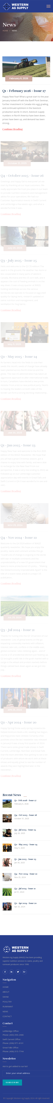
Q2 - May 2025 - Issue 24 (25, 844)
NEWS (5, 1011)
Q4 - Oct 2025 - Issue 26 (25, 815)
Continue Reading (12, 129)
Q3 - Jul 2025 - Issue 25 (25, 830)
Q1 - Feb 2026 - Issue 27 (25, 800)
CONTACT (7, 1016)
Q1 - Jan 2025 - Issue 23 (25, 859)
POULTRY (7, 1001)
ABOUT (6, 991)
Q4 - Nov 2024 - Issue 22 (25, 874)
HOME (5, 30)
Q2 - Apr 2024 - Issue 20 (25, 903)
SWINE (6, 996)
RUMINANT (8, 1006)
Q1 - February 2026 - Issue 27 (23, 91)
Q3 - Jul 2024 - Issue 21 (25, 888)
